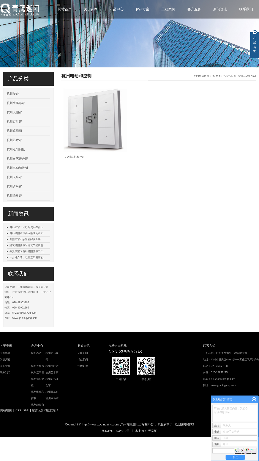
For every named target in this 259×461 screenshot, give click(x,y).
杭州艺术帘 (14, 140)
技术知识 (82, 366)
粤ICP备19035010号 (116, 431)
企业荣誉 (5, 366)
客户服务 (194, 9)
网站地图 (6, 410)
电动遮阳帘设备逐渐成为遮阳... (27, 233)
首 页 (215, 76)
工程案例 (168, 9)
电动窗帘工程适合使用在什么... (27, 227)
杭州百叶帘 (14, 121)
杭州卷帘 (13, 93)
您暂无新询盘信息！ (45, 410)
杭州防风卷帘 (16, 103)
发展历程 (5, 359)
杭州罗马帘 (14, 186)
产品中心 (116, 9)
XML (26, 410)
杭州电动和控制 (17, 168)
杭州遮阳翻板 (16, 149)
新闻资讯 (220, 9)
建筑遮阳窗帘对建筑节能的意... (27, 245)
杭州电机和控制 (75, 157)
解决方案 (142, 9)
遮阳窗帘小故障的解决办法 (25, 239)
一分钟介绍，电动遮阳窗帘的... (27, 257)
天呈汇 (152, 431)
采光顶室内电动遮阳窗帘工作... (27, 251)
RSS (17, 410)
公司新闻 (82, 353)
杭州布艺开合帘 (17, 158)
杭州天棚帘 (14, 112)
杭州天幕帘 (14, 177)
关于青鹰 (91, 9)
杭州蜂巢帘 (14, 195)
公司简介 (5, 353)
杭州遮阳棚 (14, 130)
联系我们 (246, 9)
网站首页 (65, 9)
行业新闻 (82, 359)
